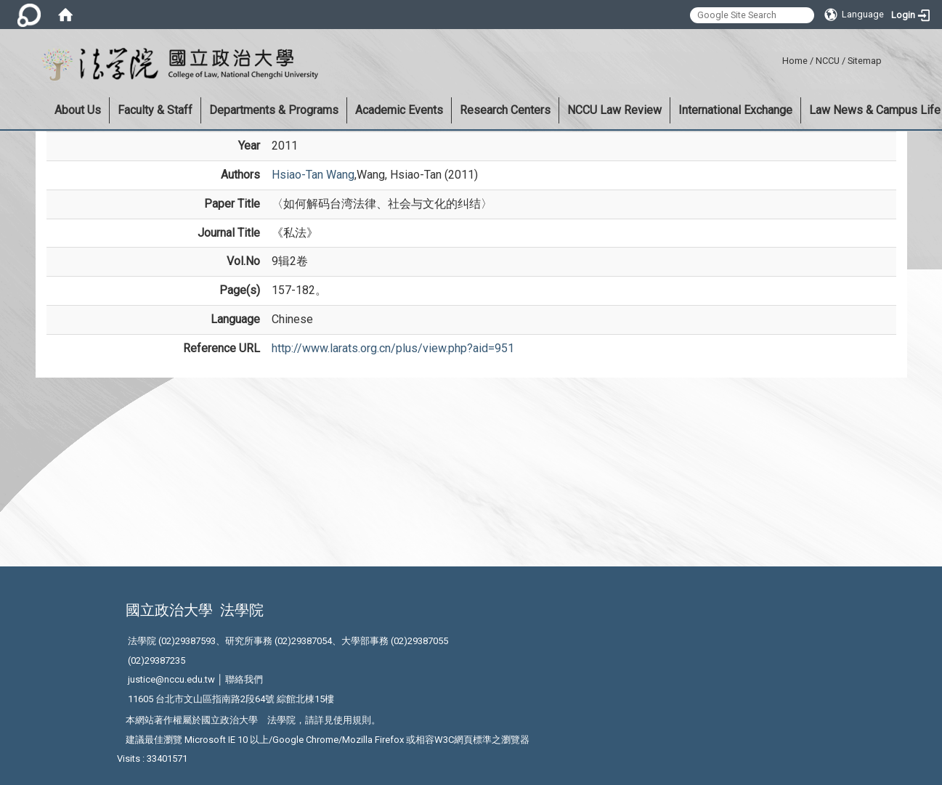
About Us (77, 110)
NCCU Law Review (614, 110)
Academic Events (399, 110)
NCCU (828, 60)
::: (777, 58)
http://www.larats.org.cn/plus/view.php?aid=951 (393, 348)
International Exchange (735, 110)
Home (795, 60)
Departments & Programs (273, 110)
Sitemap (865, 60)
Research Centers (505, 110)
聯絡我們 (244, 679)
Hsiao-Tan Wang (313, 175)
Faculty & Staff (155, 110)
